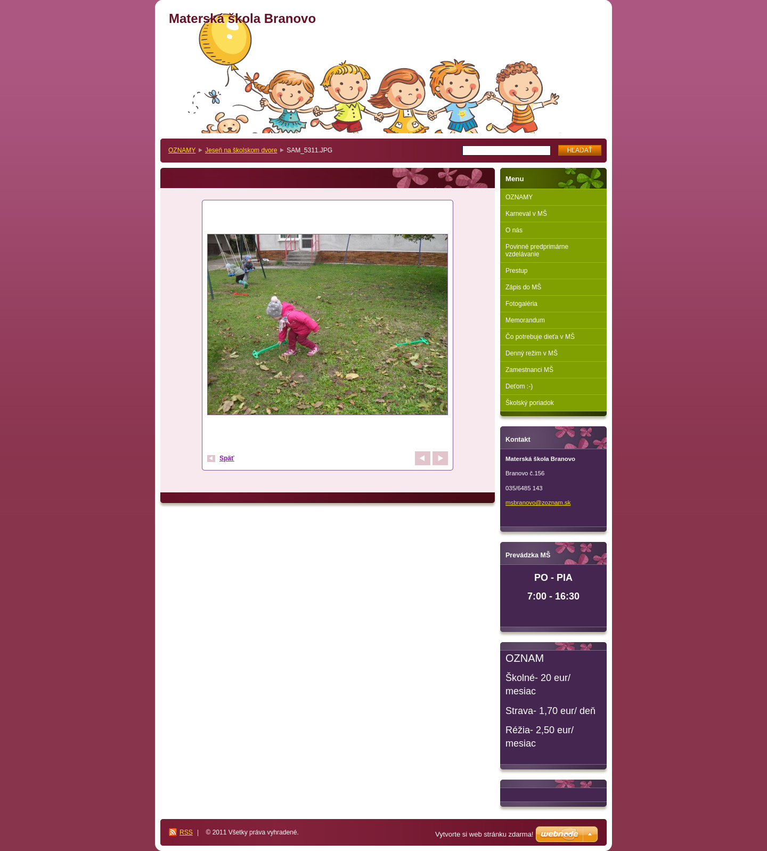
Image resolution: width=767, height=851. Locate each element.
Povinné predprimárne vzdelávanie (536, 250)
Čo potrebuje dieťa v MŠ (540, 337)
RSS (186, 832)
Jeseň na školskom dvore (241, 150)
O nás (514, 230)
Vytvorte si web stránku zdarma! (484, 834)
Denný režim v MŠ (531, 353)
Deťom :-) (519, 386)
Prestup (516, 270)
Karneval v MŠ (526, 213)
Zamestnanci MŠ (529, 370)
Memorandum (525, 320)
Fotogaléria (521, 303)
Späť (226, 458)
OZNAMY (181, 150)
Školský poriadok (529, 403)
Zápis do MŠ (523, 287)
